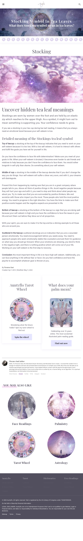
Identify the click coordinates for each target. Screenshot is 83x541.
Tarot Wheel (27, 487)
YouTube (26, 374)
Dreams (47, 487)
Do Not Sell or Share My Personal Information (16, 503)
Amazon (21, 374)
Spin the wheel (22, 337)
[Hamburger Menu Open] (3, 4)
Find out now (61, 343)
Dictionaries (48, 483)
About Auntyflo (7, 483)
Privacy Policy (7, 487)
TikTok (31, 374)
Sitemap (4, 514)
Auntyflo (9, 500)
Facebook (43, 374)
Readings (68, 483)
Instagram (37, 374)
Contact (5, 491)
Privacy (18, 514)
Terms (11, 514)
